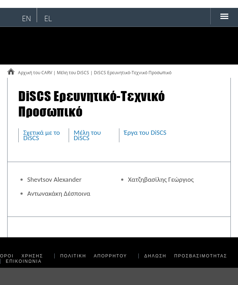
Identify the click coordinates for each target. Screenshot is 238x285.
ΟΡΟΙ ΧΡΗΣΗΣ (21, 255)
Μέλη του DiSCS (87, 135)
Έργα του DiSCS (145, 132)
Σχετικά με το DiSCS (41, 135)
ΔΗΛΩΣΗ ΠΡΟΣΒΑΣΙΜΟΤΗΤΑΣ (185, 255)
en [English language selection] (26, 18)
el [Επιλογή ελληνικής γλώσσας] (48, 18)
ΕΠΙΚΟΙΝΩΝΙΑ (24, 261)
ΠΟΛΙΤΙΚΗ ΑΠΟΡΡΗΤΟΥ (93, 255)
